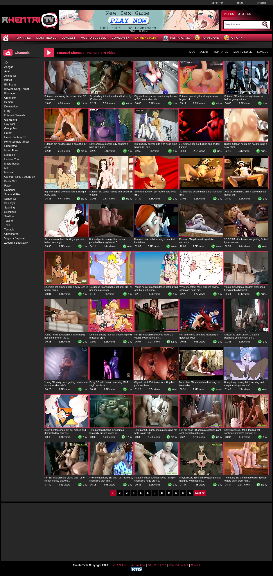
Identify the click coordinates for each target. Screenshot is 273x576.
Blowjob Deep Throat (16, 89)
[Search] (243, 24)
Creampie (10, 97)
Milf (6, 168)
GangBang (10, 119)
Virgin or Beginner (14, 238)
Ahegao (8, 67)
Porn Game (207, 38)
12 (190, 492)
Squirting (9, 207)
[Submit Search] (265, 24)
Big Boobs (10, 84)
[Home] (6, 37)
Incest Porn (11, 150)
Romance (10, 190)
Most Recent (198, 51)
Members (244, 14)
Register (217, 3)
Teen (7, 225)
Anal (7, 71)
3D (6, 62)
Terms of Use (137, 565)
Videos (229, 14)
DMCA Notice (118, 565)
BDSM (8, 80)
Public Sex (10, 181)
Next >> (200, 492)
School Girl (10, 198)
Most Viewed (46, 37)
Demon (8, 102)
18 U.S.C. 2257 (157, 565)
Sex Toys (9, 203)
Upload (261, 3)
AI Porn (233, 38)
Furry (7, 110)
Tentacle (9, 229)
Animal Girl (10, 75)
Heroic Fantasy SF (15, 137)
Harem (8, 132)
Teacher (9, 220)
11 (182, 492)
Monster (9, 172)
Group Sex (10, 128)
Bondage (9, 93)
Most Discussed (93, 37)
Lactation (9, 154)
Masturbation (12, 163)
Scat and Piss (12, 194)
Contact (195, 565)
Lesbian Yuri (11, 159)
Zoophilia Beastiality (16, 242)
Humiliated (10, 146)
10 (175, 492)
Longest (68, 37)
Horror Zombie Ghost (16, 141)
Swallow (9, 216)
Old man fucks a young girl (20, 176)
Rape (7, 185)
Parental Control (178, 565)
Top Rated (23, 37)
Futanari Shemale (14, 115)
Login (239, 3)
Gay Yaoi (9, 124)
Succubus (10, 212)
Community (120, 37)
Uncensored (11, 233)
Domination (11, 106)
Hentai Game (176, 38)
